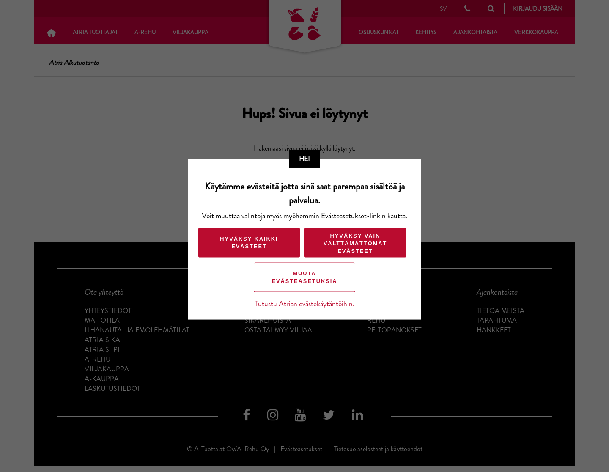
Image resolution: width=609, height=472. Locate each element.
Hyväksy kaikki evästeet (249, 243)
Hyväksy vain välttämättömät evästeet (355, 243)
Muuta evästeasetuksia (304, 277)
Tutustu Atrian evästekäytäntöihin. (304, 304)
